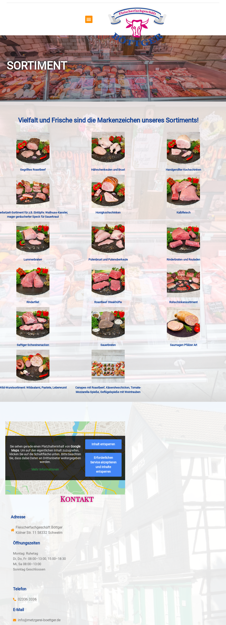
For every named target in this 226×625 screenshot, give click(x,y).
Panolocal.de (102, 611)
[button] (102, 18)
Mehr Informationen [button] (52, 465)
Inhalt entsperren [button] (52, 474)
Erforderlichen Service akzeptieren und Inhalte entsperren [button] (52, 490)
